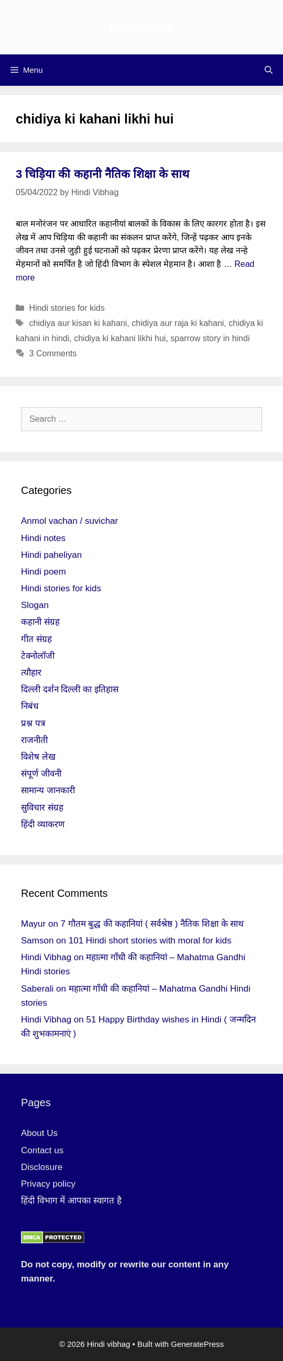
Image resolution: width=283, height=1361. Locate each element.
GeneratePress (197, 1344)
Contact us (42, 1150)
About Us (39, 1133)
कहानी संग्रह (40, 622)
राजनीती (34, 740)
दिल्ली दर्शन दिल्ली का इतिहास (69, 689)
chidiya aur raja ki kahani (178, 323)
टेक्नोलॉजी (38, 656)
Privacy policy (48, 1184)
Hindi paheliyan (51, 555)
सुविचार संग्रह (42, 808)
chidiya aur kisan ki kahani (78, 323)
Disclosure (41, 1167)
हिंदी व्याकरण (42, 824)
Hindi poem (43, 572)
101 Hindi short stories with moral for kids (150, 941)
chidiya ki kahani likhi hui (120, 338)
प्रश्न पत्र (33, 723)
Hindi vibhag (141, 27)
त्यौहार (31, 673)
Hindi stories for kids (67, 307)
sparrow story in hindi (209, 338)
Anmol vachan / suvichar (69, 521)
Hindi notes (43, 538)
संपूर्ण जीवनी (41, 774)
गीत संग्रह (36, 639)
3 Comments (53, 353)
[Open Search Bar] (268, 70)
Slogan (35, 605)
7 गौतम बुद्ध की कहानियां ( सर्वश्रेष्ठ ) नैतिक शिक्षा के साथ (152, 924)
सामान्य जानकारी (48, 790)
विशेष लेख (38, 757)
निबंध (29, 706)
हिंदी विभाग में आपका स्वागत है (71, 1201)
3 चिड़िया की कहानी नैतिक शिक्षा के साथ (102, 174)
